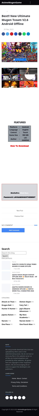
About (19, 378)
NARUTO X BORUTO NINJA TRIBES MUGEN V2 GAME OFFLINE (24, 265)
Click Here (24, 193)
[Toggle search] (34, 2)
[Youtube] (29, 2)
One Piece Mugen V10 (19, 99)
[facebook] (24, 2)
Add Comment (13, 230)
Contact (24, 378)
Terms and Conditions (19, 386)
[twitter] (19, 397)
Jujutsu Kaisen (16, 272)
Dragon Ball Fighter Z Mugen (19, 111)
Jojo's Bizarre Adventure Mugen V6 (19, 107)
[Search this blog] (14, 252)
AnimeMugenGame (12, 2)
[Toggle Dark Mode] (32, 2)
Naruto (14, 262)
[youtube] (11, 397)
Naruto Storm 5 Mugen (19, 103)
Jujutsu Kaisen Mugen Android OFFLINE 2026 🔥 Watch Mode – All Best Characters (24, 277)
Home (14, 378)
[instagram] (26, 2)
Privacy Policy (15, 382)
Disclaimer (24, 382)
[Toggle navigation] (36, 2)
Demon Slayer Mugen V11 (19, 115)
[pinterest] (7, 397)
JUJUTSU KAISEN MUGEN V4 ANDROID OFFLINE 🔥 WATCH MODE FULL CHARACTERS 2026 (23, 289)
